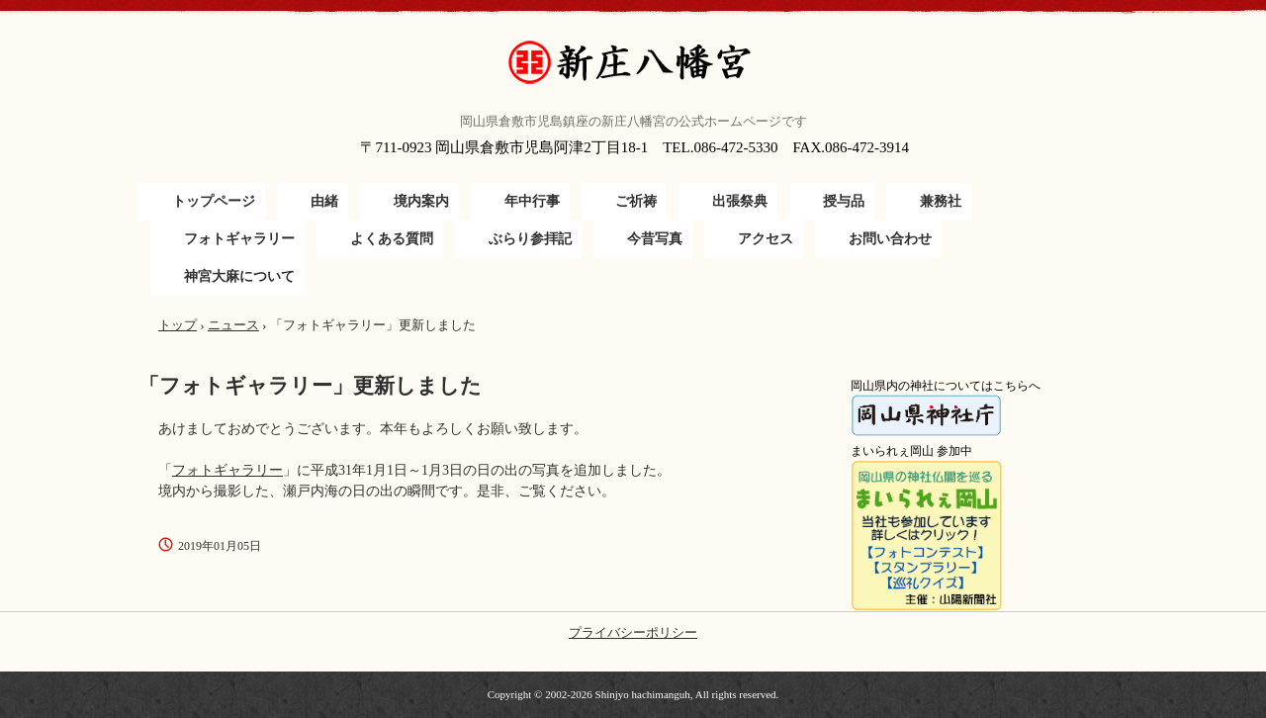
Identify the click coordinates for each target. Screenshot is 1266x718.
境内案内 (421, 201)
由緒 (324, 201)
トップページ (213, 201)
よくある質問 (391, 238)
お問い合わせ (890, 238)
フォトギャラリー (239, 238)
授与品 (843, 201)
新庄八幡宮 (633, 63)
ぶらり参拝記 (530, 238)
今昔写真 (654, 238)
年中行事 (532, 201)
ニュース (233, 324)
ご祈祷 (636, 201)
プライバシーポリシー (633, 632)
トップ (177, 324)
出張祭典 (740, 201)
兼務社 (940, 201)
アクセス (765, 238)
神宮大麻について (239, 276)
